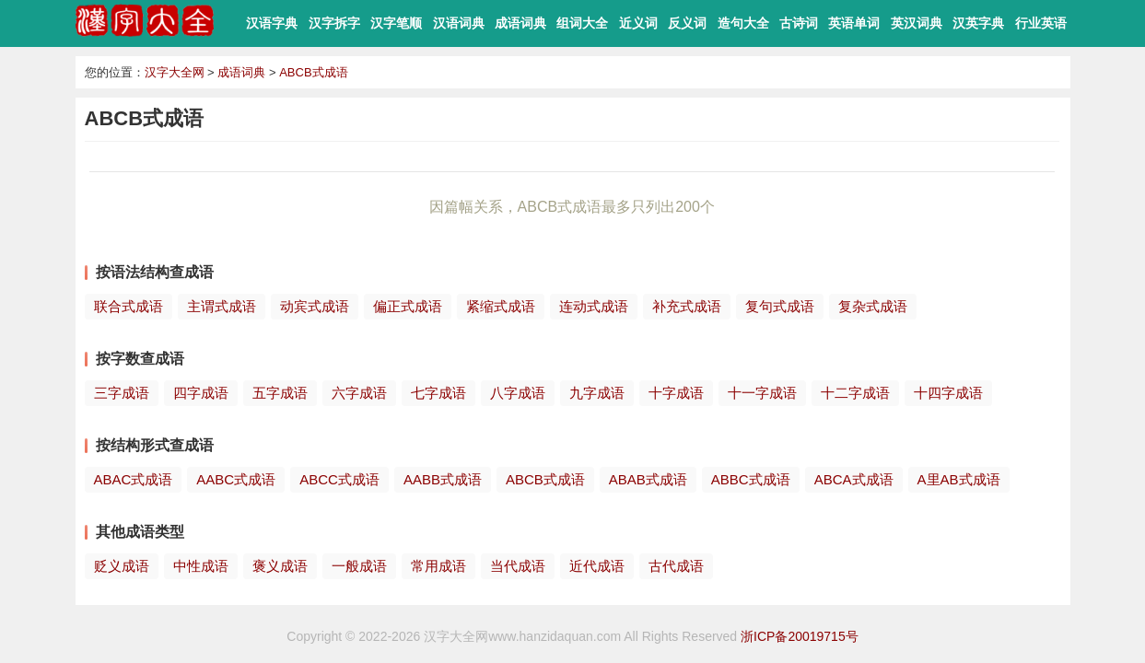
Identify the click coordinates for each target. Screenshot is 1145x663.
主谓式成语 (221, 306)
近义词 (638, 23)
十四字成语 (948, 393)
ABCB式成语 (313, 72)
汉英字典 (978, 23)
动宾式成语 (314, 306)
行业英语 (1041, 23)
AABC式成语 (235, 479)
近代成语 (597, 566)
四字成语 (200, 393)
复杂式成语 (872, 306)
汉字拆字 (334, 23)
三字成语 (121, 393)
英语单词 (854, 23)
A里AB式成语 (958, 479)
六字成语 (359, 393)
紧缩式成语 (500, 306)
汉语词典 (459, 23)
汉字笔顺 (396, 23)
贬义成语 (121, 566)
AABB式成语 (442, 479)
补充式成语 (686, 306)
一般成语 (359, 566)
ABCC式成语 (339, 479)
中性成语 (200, 566)
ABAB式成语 (648, 479)
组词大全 (582, 23)
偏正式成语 (407, 306)
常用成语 (438, 566)
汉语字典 (272, 23)
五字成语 (280, 393)
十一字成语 (762, 393)
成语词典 (520, 23)
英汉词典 (916, 23)
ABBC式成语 (750, 479)
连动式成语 (593, 306)
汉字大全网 (174, 72)
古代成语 (676, 566)
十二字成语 (855, 393)
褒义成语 (280, 566)
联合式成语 (128, 306)
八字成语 (517, 393)
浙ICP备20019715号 (800, 636)
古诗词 (798, 23)
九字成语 (597, 393)
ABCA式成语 (854, 479)
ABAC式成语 (133, 479)
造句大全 (743, 23)
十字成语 (676, 393)
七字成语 (438, 393)
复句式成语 (779, 306)
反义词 (687, 23)
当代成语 (517, 566)
